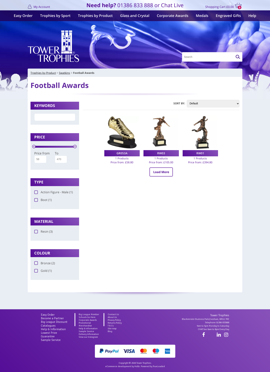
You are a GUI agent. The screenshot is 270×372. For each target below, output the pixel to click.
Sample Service (51, 340)
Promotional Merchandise (85, 324)
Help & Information (53, 329)
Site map (112, 328)
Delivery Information (89, 334)
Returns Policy (115, 323)
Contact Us (113, 314)
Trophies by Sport (55, 15)
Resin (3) (43, 231)
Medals (202, 15)
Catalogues (48, 326)
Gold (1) (43, 271)
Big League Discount (54, 322)
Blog (110, 331)
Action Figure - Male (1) (53, 192)
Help (252, 15)
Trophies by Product (95, 15)
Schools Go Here (87, 317)
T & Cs (111, 325)
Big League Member (89, 314)
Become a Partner (52, 318)
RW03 (161, 153)
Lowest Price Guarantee (49, 334)
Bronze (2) (44, 263)
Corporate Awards (172, 15)
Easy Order (23, 15)
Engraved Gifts (228, 15)
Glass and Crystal (134, 15)
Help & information (88, 328)
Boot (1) (43, 200)
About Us (112, 317)
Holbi (137, 366)
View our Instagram (88, 337)
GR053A (122, 153)
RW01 (200, 153)
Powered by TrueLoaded (153, 366)
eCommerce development (118, 366)
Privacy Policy (114, 320)
